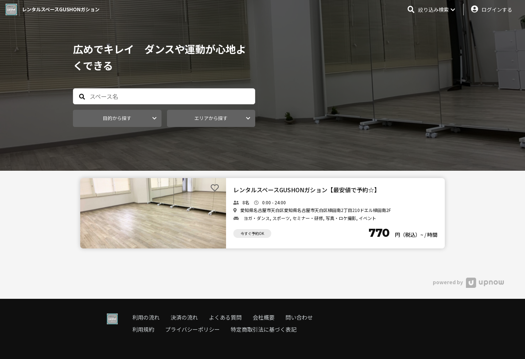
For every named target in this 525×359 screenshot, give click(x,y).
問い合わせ (299, 317)
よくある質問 (225, 317)
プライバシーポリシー (192, 329)
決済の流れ (184, 317)
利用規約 (143, 329)
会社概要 (264, 317)
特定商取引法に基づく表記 (263, 329)
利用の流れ (146, 317)
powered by (468, 282)
